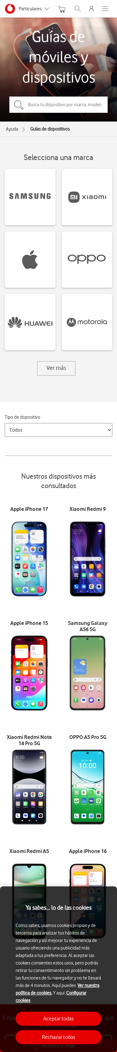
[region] (58, 969)
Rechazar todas (58, 1037)
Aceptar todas (58, 1018)
